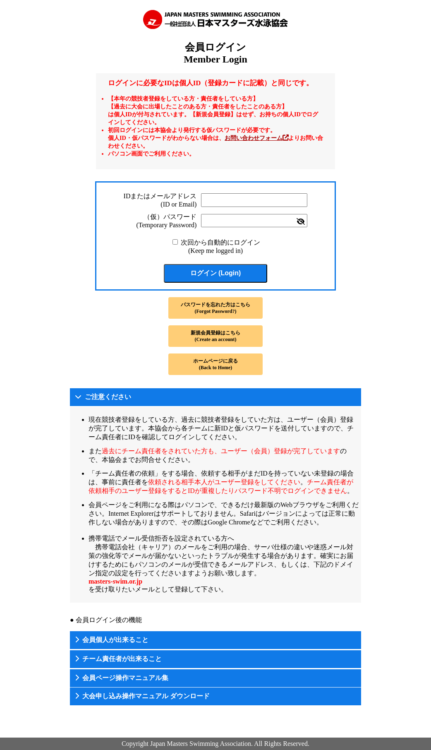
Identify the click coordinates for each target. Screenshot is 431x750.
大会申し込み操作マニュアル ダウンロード (146, 696)
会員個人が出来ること (115, 639)
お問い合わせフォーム (254, 138)
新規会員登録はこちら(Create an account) (215, 336)
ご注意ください (108, 396)
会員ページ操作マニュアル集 (125, 677)
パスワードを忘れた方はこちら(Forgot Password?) (215, 308)
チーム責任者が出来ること (122, 658)
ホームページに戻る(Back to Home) (215, 364)
